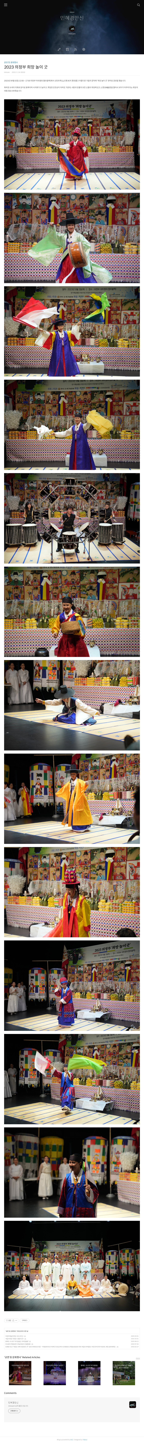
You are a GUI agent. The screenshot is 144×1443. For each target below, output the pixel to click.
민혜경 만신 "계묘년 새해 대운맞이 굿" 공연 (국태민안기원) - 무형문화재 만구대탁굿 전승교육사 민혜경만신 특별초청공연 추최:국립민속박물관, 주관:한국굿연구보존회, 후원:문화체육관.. (60, 1347)
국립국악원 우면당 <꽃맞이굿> (14, 1339)
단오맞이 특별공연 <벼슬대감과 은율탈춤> (18, 1344)
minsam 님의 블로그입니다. (18, 1406)
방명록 (68, 49)
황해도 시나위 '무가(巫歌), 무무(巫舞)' (17, 1341)
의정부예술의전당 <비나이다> (14, 1336)
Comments (10, 1393)
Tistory (85, 1440)
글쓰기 (60, 49)
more (138, 1358)
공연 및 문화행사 (11, 62)
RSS (76, 49)
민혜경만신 (72, 18)
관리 (84, 49)
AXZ (71, 1440)
